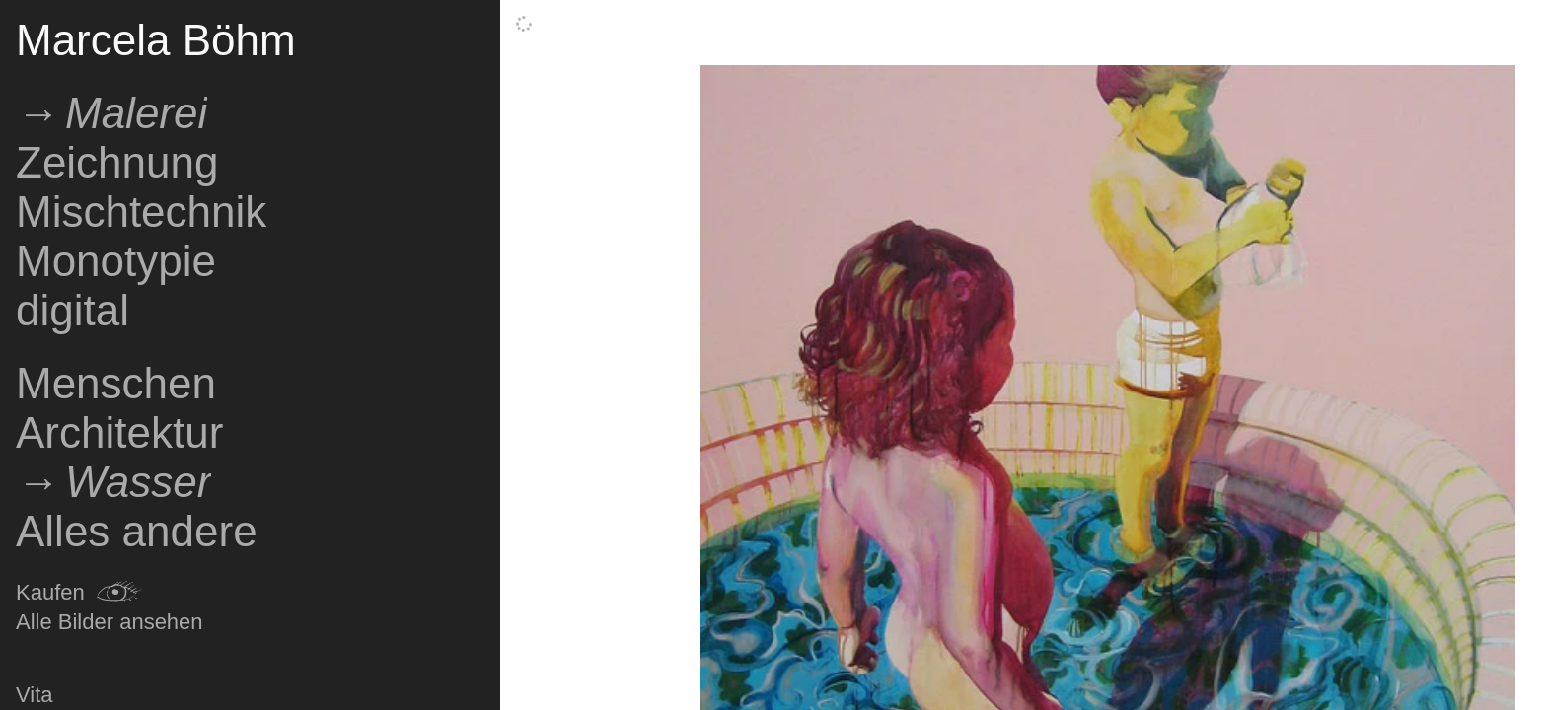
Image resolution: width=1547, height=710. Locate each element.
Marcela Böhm (156, 40)
